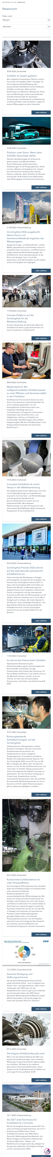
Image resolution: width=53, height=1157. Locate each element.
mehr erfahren (41, 113)
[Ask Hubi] (47, 1151)
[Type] (26, 27)
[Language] (26, 20)
